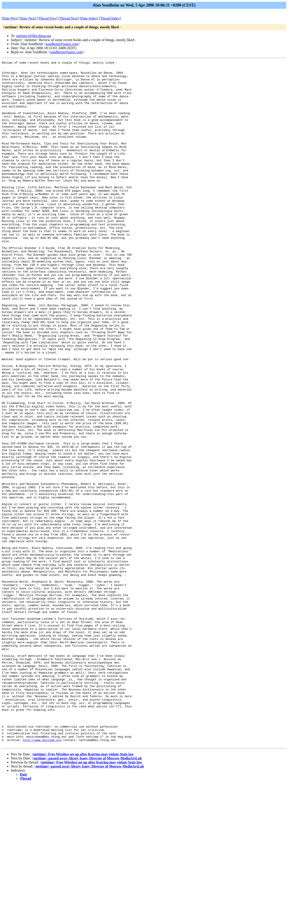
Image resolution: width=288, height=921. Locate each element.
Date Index (89, 18)
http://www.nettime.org (42, 876)
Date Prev (10, 18)
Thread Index (109, 18)
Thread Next (69, 18)
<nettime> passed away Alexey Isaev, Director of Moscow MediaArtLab (87, 895)
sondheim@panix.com (62, 44)
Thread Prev (47, 18)
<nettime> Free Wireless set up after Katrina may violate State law (83, 891)
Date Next (28, 18)
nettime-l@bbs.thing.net (33, 36)
